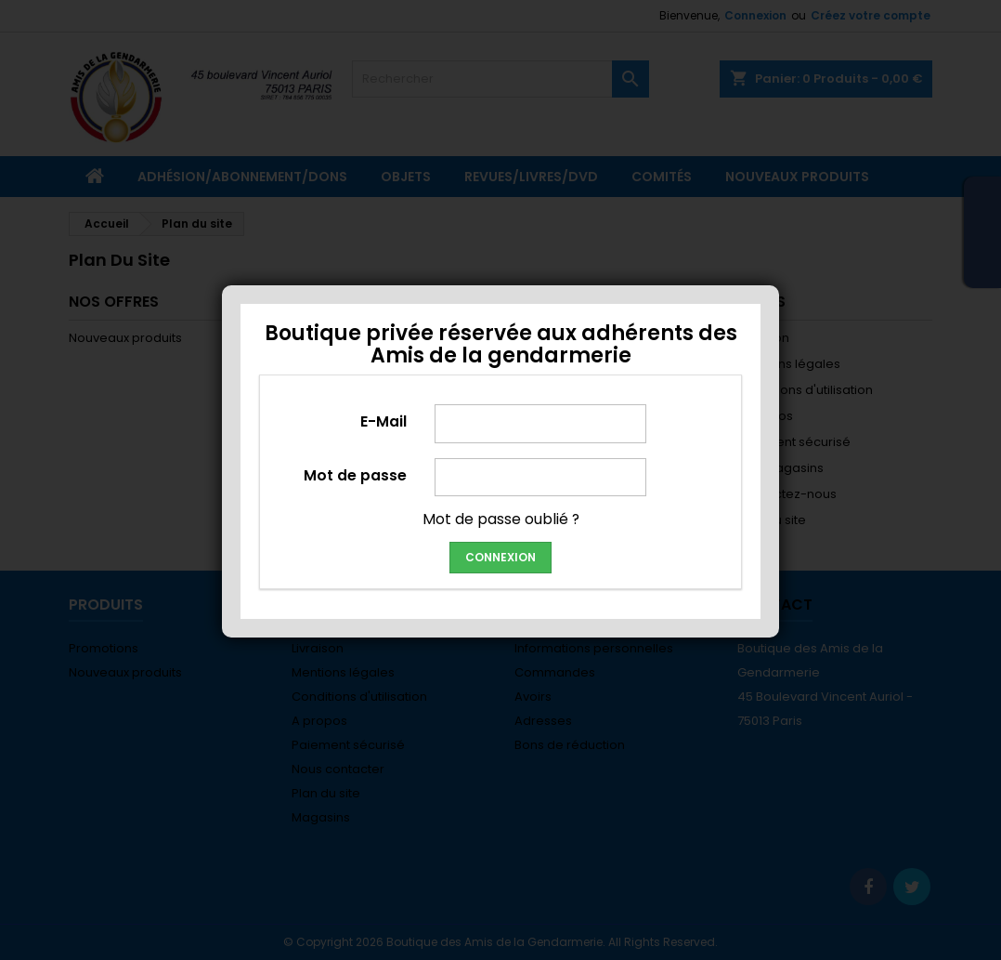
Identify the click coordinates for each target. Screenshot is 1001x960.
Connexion (500, 557)
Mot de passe (355, 475)
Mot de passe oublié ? (500, 519)
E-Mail (383, 421)
